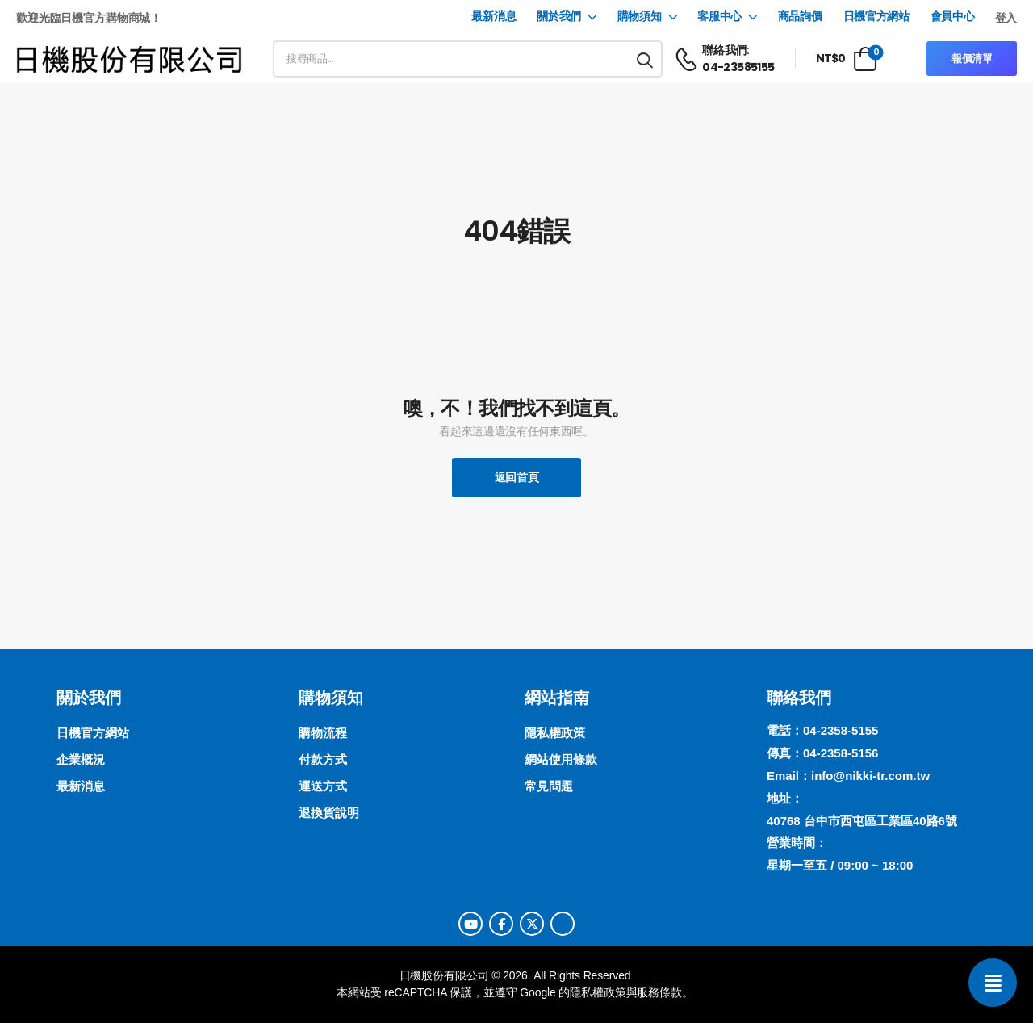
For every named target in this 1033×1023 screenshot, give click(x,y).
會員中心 (953, 16)
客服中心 (719, 16)
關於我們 (559, 16)
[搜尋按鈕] (646, 59)
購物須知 (639, 16)
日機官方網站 (876, 16)
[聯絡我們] (992, 982)
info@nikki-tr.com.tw (870, 775)
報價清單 (972, 58)
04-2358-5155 (840, 730)
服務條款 (659, 992)
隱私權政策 (597, 992)
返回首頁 (517, 477)
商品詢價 (800, 16)
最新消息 (493, 16)
